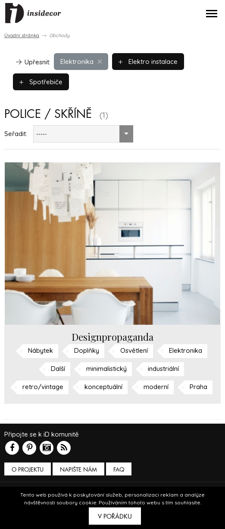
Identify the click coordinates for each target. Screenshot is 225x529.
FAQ (118, 469)
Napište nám (78, 469)
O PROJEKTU (28, 469)
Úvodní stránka (21, 35)
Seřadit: (15, 134)
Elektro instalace (148, 61)
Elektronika (81, 61)
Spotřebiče (40, 82)
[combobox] (83, 134)
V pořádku (115, 516)
